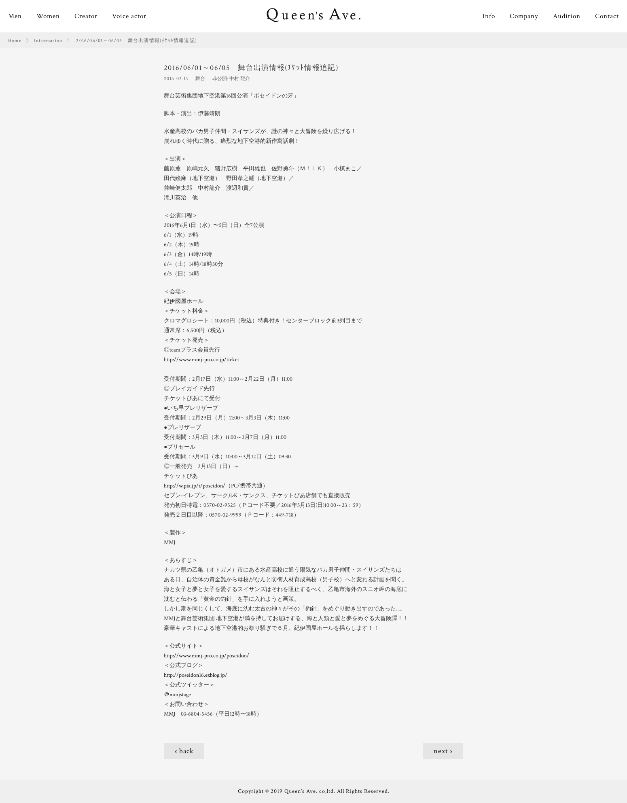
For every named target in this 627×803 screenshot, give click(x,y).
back (186, 751)
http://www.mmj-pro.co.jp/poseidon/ (206, 655)
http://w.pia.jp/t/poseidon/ (194, 485)
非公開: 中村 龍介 (231, 79)
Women (48, 16)
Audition (566, 16)
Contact (607, 16)
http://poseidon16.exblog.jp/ (195, 675)
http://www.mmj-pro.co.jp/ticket (201, 359)
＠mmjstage (177, 694)
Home (14, 41)
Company (524, 16)
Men (15, 16)
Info (489, 16)
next (441, 751)
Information (48, 41)
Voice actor (129, 16)
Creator (85, 16)
